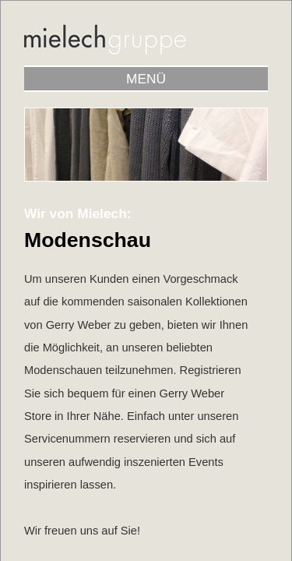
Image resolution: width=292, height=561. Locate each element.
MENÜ (146, 78)
